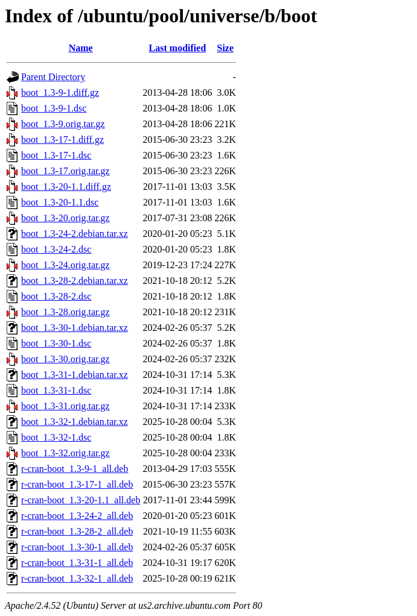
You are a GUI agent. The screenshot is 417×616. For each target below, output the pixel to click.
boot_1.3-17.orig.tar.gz (65, 171)
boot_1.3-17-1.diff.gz (62, 139)
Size (225, 48)
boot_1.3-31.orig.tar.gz (65, 406)
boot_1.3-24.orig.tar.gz (65, 265)
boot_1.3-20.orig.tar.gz (65, 218)
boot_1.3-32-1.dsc (56, 437)
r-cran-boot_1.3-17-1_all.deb (77, 484)
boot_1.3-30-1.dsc (56, 343)
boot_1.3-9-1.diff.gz (60, 92)
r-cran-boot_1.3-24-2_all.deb (77, 516)
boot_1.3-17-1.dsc (56, 155)
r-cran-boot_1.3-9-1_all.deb (74, 469)
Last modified (177, 48)
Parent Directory (53, 77)
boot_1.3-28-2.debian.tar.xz (74, 280)
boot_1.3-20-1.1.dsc (59, 202)
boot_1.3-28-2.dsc (56, 296)
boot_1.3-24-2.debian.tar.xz (74, 233)
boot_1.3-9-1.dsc (53, 108)
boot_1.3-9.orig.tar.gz (63, 124)
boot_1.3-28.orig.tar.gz (65, 312)
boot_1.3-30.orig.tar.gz (65, 359)
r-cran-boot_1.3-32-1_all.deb (77, 578)
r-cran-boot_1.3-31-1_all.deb (77, 563)
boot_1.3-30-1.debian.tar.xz (74, 327)
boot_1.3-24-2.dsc (56, 249)
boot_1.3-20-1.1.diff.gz (66, 186)
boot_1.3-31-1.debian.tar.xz (74, 374)
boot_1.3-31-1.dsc (56, 390)
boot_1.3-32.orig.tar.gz (65, 453)
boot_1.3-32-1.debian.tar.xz (74, 421)
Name (81, 48)
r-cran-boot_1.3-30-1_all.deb (77, 547)
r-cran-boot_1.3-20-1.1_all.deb (80, 500)
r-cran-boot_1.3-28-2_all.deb (77, 531)
